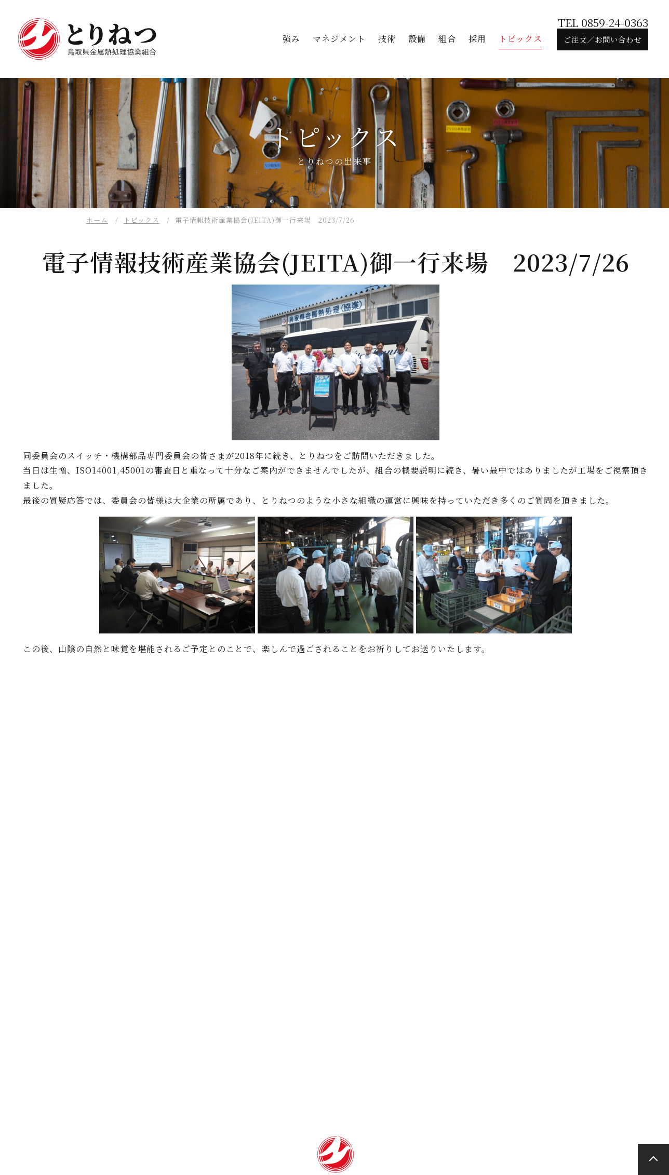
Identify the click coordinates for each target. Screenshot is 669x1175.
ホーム (97, 220)
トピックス (141, 220)
